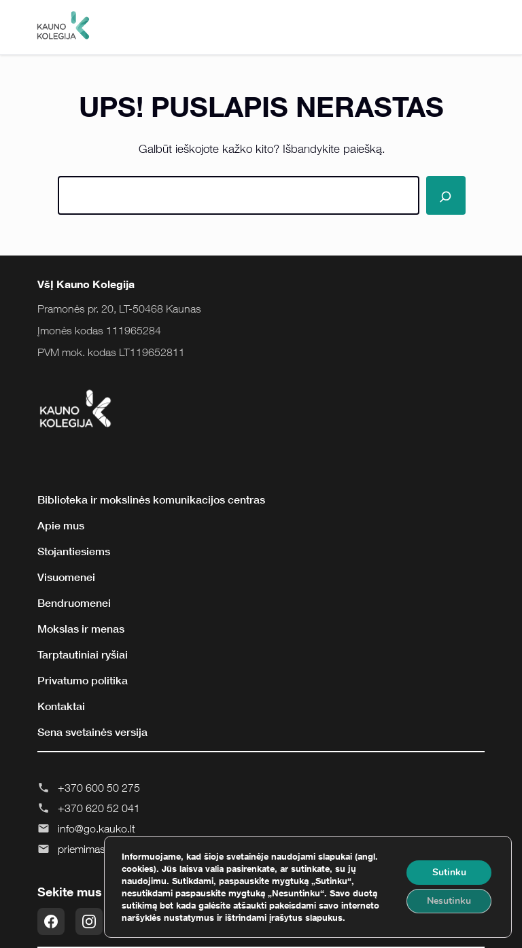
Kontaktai (61, 706)
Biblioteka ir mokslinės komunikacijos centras (151, 499)
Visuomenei (66, 577)
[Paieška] (446, 195)
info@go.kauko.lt (96, 828)
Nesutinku (449, 900)
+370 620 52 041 (99, 808)
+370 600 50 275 (99, 788)
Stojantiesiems (73, 551)
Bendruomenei (74, 603)
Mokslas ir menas (80, 628)
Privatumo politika (82, 680)
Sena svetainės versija (92, 732)
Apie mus (60, 525)
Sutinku (449, 872)
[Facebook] (51, 921)
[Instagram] (89, 921)
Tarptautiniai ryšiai (82, 654)
